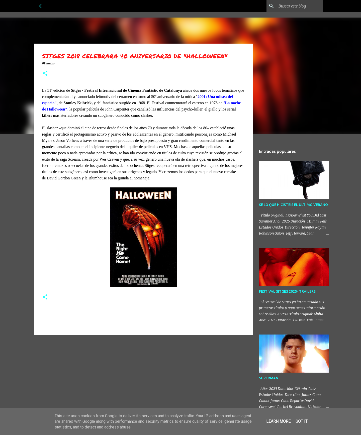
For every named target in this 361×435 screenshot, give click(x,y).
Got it (302, 421)
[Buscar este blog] (296, 6)
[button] (45, 73)
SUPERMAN (268, 378)
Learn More (278, 421)
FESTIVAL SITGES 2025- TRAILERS (287, 291)
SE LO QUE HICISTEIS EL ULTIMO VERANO (293, 205)
